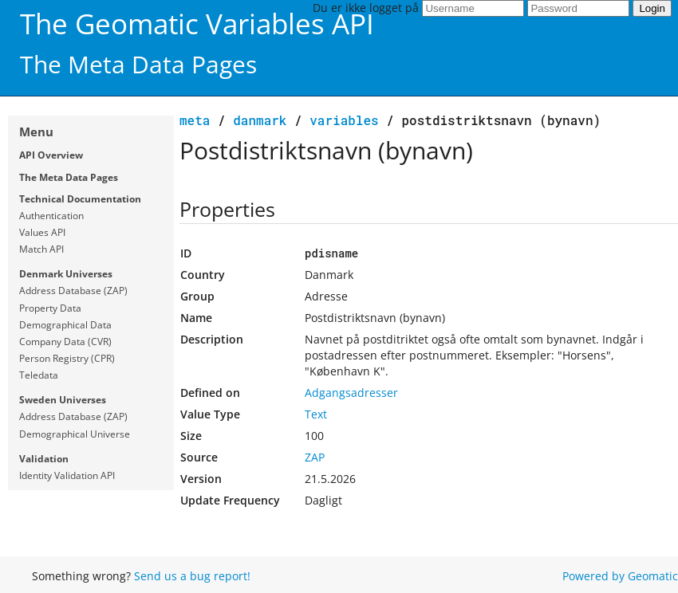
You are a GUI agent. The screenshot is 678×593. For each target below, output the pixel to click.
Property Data (50, 308)
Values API (42, 232)
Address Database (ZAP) (73, 290)
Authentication (51, 215)
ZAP (315, 457)
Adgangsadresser (351, 392)
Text (316, 414)
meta (194, 120)
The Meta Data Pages (68, 177)
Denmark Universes (65, 274)
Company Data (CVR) (65, 341)
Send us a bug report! (192, 575)
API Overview (51, 155)
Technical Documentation (80, 199)
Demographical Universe (74, 434)
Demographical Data (65, 325)
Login (652, 8)
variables (343, 120)
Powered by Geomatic (620, 575)
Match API (41, 249)
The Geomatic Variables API (197, 23)
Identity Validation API (67, 475)
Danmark (259, 120)
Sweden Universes (62, 399)
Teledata (38, 375)
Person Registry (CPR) (67, 358)
